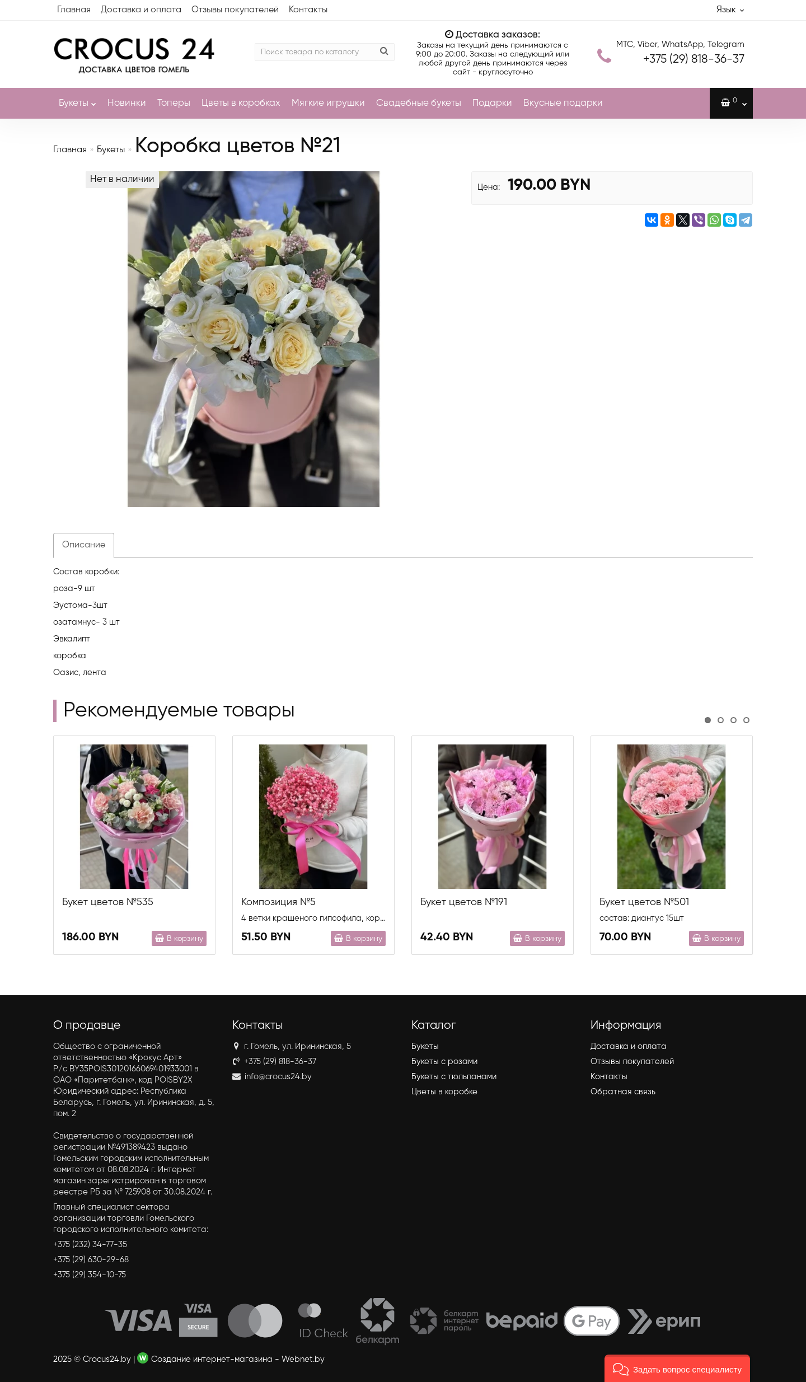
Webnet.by (303, 1359)
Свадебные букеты (418, 103)
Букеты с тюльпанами (453, 1076)
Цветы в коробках (241, 103)
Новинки (126, 103)
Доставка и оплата (141, 10)
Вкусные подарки (563, 103)
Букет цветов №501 (644, 902)
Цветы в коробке (444, 1092)
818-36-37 (693, 59)
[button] (677, 1368)
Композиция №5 (278, 902)
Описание (83, 545)
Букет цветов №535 (107, 902)
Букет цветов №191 (463, 902)
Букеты (77, 98)
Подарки (492, 103)
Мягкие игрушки (328, 103)
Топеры (173, 103)
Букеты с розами (444, 1061)
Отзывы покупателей (235, 10)
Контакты (308, 10)
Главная (74, 10)
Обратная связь (623, 1092)
